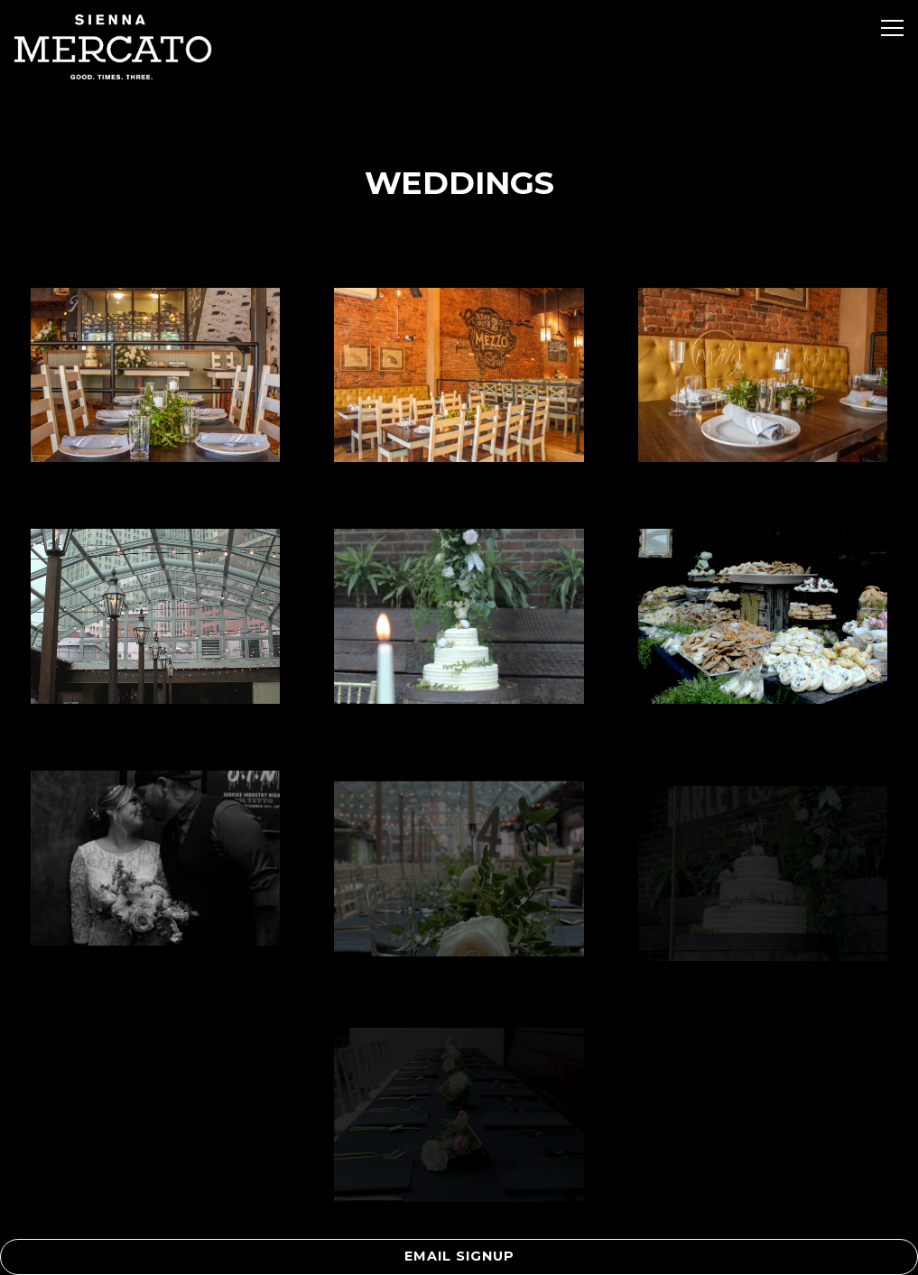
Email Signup (459, 1256)
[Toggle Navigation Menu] (892, 28)
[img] (156, 375)
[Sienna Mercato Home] (113, 46)
